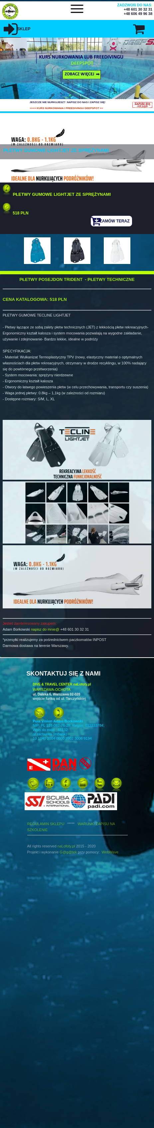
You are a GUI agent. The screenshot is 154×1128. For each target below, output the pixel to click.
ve (116, 852)
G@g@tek (68, 852)
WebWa (108, 852)
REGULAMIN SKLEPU (52, 824)
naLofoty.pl (66, 846)
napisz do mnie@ (45, 629)
